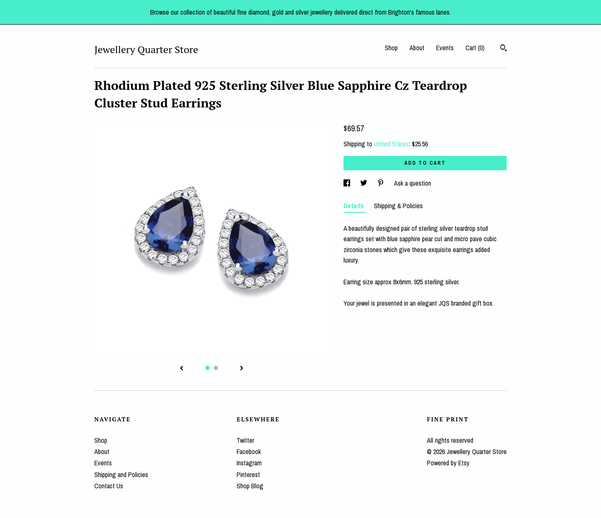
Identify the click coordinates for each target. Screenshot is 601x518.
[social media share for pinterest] (381, 183)
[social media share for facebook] (347, 183)
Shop (391, 47)
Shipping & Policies (398, 205)
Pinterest (248, 474)
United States (391, 143)
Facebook (249, 451)
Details (354, 205)
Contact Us (108, 485)
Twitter (245, 440)
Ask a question (412, 183)
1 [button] (207, 368)
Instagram (249, 462)
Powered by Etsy (448, 462)
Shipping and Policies (121, 474)
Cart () (475, 47)
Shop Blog (250, 485)
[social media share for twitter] (364, 183)
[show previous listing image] (181, 369)
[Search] (503, 49)
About (416, 47)
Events (445, 47)
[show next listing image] (242, 369)
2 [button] (216, 368)
